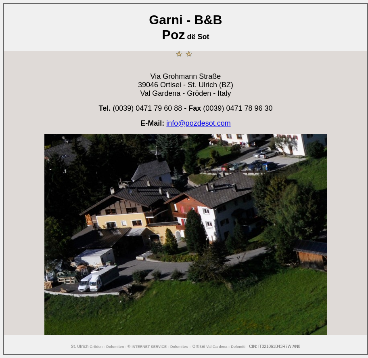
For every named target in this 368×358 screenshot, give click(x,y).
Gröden (96, 347)
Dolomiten (115, 347)
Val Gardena (216, 347)
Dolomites (179, 347)
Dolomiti (238, 347)
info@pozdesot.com (198, 123)
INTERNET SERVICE (149, 347)
